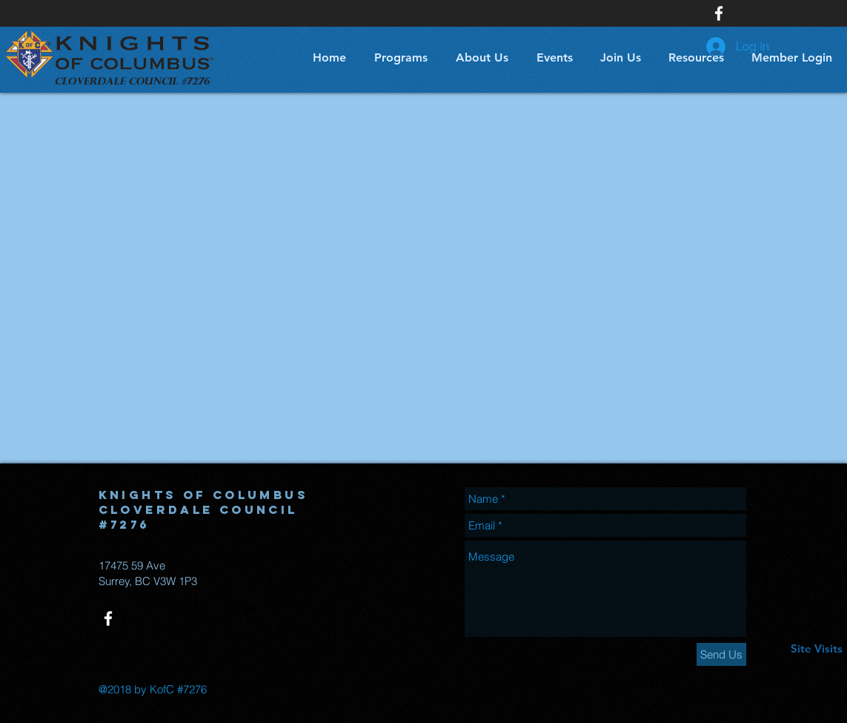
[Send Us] (721, 654)
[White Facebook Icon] (718, 13)
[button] (398, 57)
